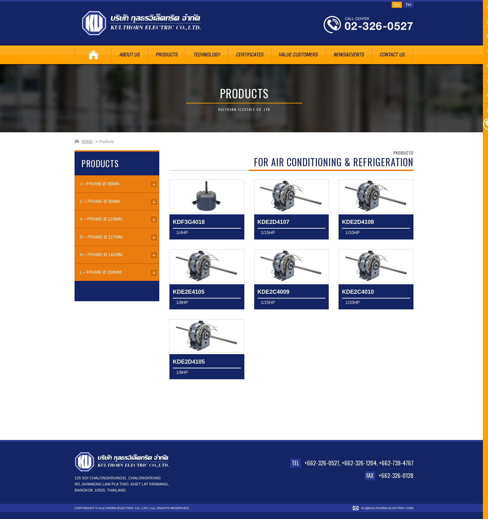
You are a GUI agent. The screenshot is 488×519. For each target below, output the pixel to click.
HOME (87, 141)
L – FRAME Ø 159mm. (101, 272)
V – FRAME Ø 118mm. (101, 219)
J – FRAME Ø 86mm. (100, 183)
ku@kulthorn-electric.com (387, 508)
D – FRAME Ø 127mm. (101, 237)
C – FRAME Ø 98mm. (100, 201)
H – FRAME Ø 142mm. (101, 254)
